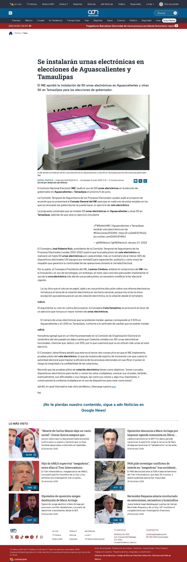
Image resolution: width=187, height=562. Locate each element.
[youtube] (27, 538)
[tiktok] (22, 538)
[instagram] (17, 538)
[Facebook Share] (135, 181)
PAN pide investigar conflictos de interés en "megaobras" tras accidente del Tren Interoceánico (151, 465)
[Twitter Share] (140, 181)
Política (49, 180)
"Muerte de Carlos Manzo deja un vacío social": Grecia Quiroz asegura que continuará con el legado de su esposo (66, 433)
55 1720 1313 (151, 537)
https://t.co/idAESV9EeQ (132, 232)
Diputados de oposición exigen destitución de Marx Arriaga (60, 498)
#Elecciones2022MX (105, 232)
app (114, 386)
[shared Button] (145, 181)
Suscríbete (169, 20)
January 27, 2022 (137, 242)
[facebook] (37, 538)
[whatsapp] (41, 537)
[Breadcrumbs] (12, 33)
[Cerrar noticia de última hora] (176, 26)
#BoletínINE (103, 225)
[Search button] (175, 13)
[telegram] (32, 538)
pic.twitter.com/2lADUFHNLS (110, 236)
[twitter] (12, 538)
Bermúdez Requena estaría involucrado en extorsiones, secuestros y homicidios (152, 498)
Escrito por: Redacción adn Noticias (52, 183)
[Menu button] (21, 13)
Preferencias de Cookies (122, 548)
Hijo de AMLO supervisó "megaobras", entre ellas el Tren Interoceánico (65, 465)
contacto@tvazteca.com (156, 534)
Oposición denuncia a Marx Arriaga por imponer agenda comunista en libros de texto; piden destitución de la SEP (152, 433)
